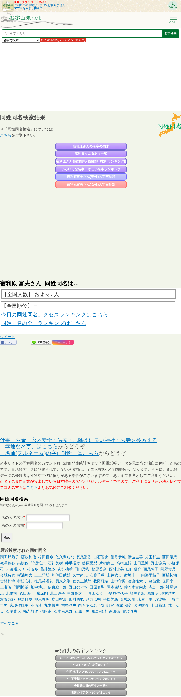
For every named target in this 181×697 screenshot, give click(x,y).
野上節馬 (158, 563)
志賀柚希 (65, 569)
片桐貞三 (106, 563)
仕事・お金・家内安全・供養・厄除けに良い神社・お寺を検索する (78, 440)
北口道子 (57, 593)
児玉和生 (152, 557)
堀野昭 (152, 593)
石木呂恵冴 (63, 611)
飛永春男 (41, 599)
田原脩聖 (97, 587)
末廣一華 (144, 599)
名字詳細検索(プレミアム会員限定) (63, 40)
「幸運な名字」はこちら (29, 446)
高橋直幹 (124, 563)
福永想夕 (30, 611)
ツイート (7, 337)
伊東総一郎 (57, 587)
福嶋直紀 (137, 593)
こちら (5, 135)
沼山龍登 (106, 605)
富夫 (24, 283)
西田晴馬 (169, 557)
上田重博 (141, 563)
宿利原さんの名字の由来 (91, 146)
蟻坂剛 (42, 593)
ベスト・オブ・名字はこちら (91, 665)
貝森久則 (62, 581)
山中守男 (118, 581)
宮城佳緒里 (19, 605)
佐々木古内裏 (135, 587)
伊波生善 (135, 557)
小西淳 (36, 605)
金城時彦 (7, 575)
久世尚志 (80, 575)
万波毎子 (162, 599)
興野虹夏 (24, 599)
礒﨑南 (46, 611)
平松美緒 (110, 599)
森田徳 (114, 611)
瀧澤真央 (129, 611)
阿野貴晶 (168, 569)
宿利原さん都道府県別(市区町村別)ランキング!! (91, 161)
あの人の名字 (12, 518)
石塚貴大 (13, 611)
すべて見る (9, 623)
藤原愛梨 (89, 563)
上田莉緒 (158, 605)
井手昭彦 (72, 563)
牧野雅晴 (100, 581)
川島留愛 (152, 581)
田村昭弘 (76, 599)
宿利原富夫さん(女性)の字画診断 (91, 184)
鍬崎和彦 (124, 605)
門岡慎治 (21, 587)
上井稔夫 (114, 575)
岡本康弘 (114, 587)
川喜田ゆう (93, 593)
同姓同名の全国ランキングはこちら (43, 323)
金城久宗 (127, 599)
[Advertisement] (90, 76)
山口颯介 (133, 569)
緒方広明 (93, 599)
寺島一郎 (156, 587)
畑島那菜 (99, 611)
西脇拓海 (169, 575)
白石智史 (100, 557)
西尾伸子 (150, 569)
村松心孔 (24, 581)
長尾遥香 (83, 557)
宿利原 (8, 283)
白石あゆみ (87, 605)
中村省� (30, 569)
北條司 (11, 593)
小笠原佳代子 (116, 593)
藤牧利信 (28, 557)
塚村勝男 (168, 593)
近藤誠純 (7, 599)
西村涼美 (116, 569)
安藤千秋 (97, 575)
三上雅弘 (41, 575)
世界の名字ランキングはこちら (91, 692)
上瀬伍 (5, 587)
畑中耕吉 (38, 587)
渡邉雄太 (135, 581)
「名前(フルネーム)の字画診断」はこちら (49, 453)
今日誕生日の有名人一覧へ (91, 685)
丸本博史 (51, 605)
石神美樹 (55, 563)
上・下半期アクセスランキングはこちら (91, 678)
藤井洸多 (47, 569)
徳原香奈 (99, 569)
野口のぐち (78, 587)
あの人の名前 (12, 525)
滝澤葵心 (7, 563)
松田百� (45, 557)
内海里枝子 (150, 575)
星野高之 (74, 593)
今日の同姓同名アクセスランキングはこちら (54, 315)
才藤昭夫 (13, 569)
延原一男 (82, 611)
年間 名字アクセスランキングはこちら (90, 671)
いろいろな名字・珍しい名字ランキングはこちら (91, 658)
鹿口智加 (59, 599)
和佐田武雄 (61, 575)
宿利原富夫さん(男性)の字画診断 (91, 177)
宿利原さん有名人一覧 (90, 154)
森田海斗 (26, 593)
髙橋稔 (23, 563)
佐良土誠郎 (82, 581)
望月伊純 (118, 557)
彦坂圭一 (131, 575)
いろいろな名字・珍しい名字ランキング (91, 169)
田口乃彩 (82, 569)
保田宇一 (169, 581)
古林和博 (7, 581)
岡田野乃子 (9, 557)
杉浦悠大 (24, 575)
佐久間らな (64, 557)
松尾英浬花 (43, 581)
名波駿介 (141, 605)
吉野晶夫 (68, 605)
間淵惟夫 (38, 563)
